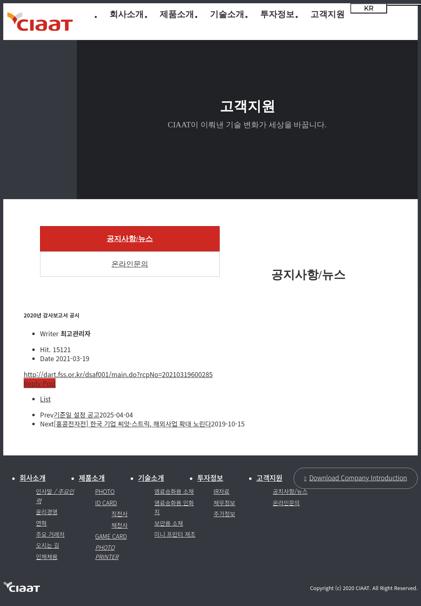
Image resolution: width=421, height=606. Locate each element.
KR (368, 8)
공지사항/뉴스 (130, 239)
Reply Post (40, 383)
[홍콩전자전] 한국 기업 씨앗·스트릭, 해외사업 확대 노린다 (132, 423)
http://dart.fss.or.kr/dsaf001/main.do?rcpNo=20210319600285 (118, 374)
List (45, 399)
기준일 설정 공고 (76, 415)
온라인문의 (129, 264)
